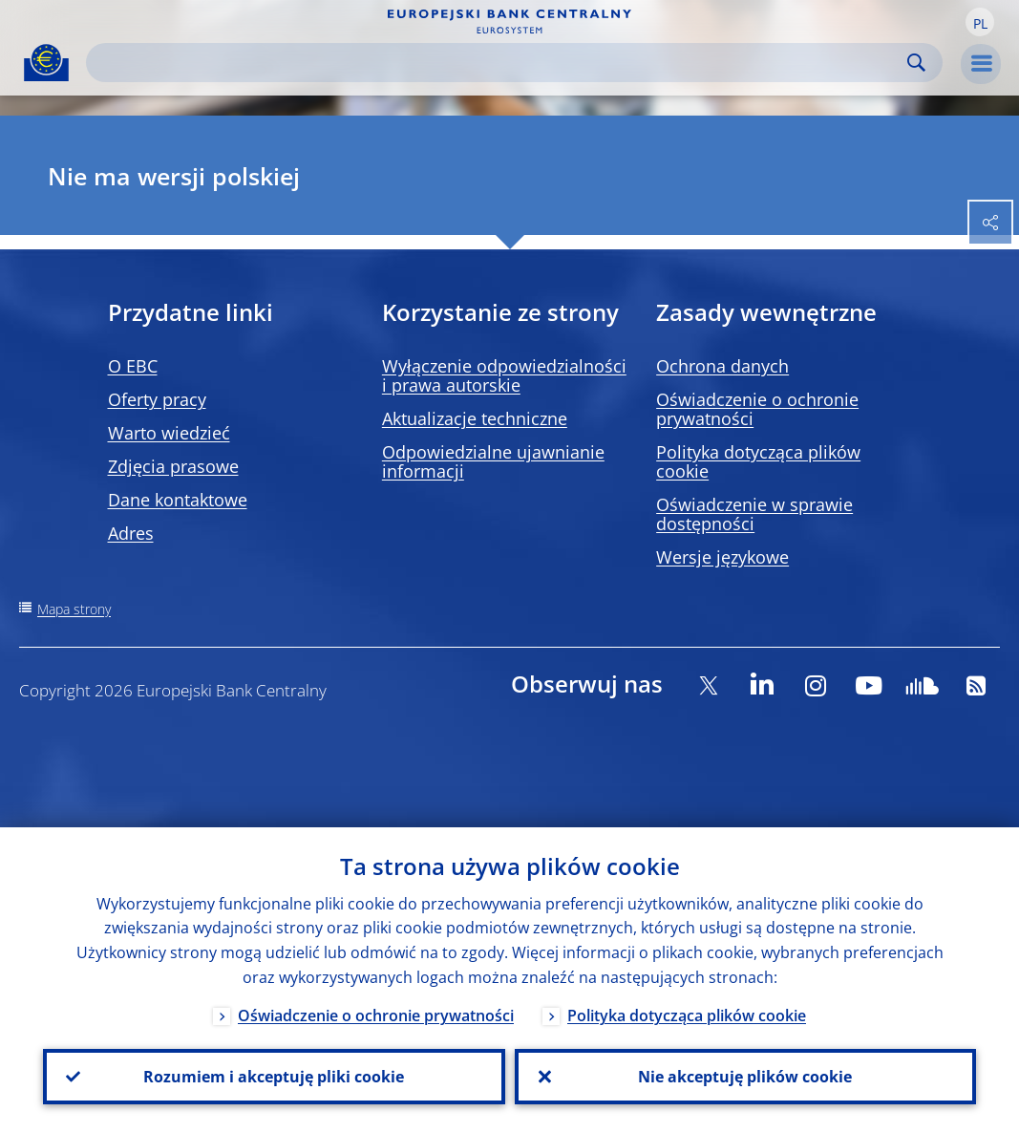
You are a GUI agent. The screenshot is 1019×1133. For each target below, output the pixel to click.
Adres (131, 533)
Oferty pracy (157, 399)
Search (916, 62)
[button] (980, 22)
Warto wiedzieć (169, 432)
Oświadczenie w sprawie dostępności (754, 514)
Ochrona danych (722, 365)
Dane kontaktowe (177, 499)
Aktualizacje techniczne (474, 418)
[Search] (499, 62)
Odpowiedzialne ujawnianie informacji (493, 461)
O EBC (133, 365)
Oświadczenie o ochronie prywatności (757, 409)
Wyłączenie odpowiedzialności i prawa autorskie (504, 375)
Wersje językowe (722, 556)
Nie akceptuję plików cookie (745, 1076)
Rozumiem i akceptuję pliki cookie (273, 1076)
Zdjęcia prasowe (173, 466)
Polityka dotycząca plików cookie (758, 461)
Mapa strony (74, 609)
